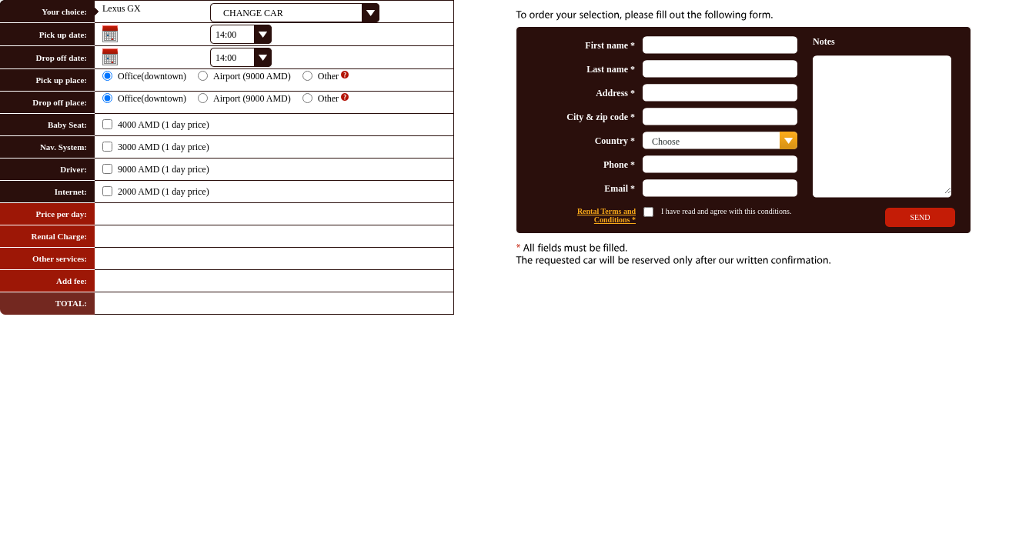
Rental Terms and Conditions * (606, 215)
